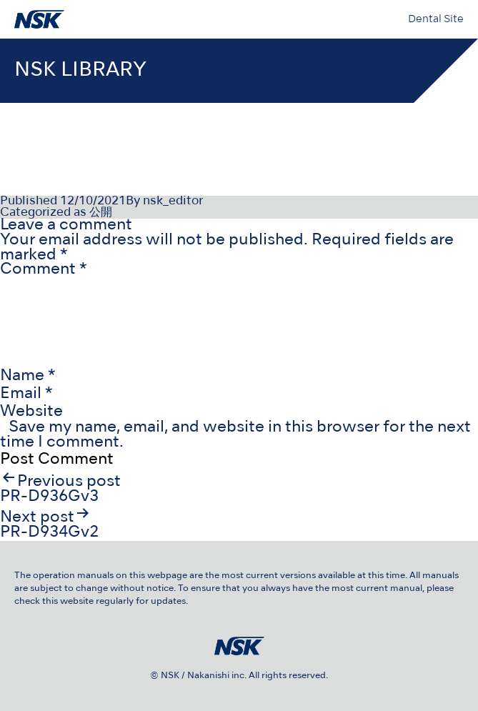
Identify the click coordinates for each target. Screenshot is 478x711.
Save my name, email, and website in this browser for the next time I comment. (235, 435)
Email (26, 394)
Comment (43, 269)
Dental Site (436, 19)
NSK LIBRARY (80, 70)
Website (31, 411)
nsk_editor (173, 201)
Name (28, 376)
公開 (100, 213)
